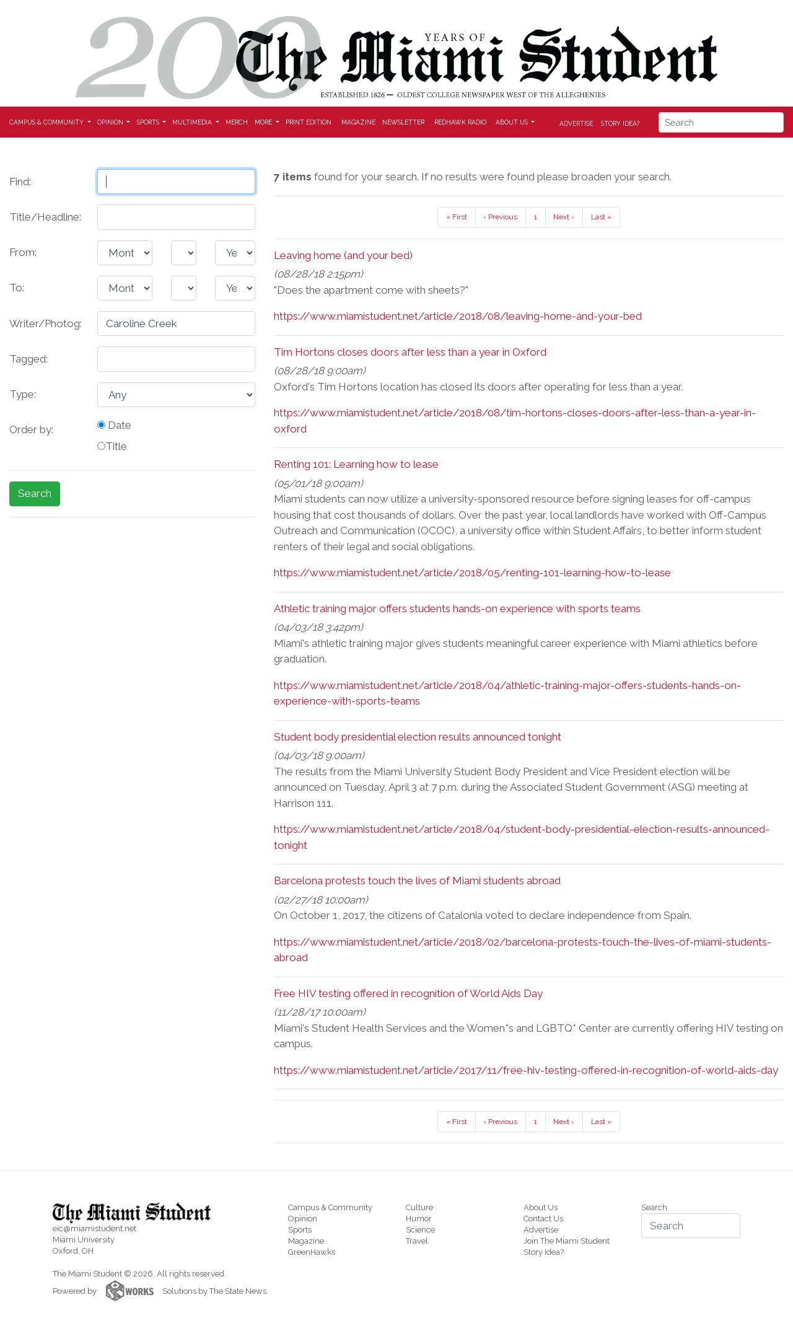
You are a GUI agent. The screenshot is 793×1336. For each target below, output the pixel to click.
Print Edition (308, 122)
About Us (541, 1207)
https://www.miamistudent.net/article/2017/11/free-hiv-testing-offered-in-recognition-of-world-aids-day (526, 1070)
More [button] (264, 122)
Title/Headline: (45, 217)
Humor (419, 1218)
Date (114, 425)
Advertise (576, 122)
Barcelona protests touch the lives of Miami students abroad (417, 880)
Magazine (358, 122)
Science (420, 1229)
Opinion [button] (111, 122)
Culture (419, 1207)
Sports (300, 1229)
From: (23, 252)
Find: (20, 181)
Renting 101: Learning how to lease (356, 464)
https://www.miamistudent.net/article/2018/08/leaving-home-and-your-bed (458, 316)
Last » (601, 217)
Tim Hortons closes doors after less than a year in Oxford (410, 352)
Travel (417, 1241)
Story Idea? (620, 122)
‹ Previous (500, 217)
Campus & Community (330, 1207)
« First (456, 217)
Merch (237, 122)
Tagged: (28, 359)
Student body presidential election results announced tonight (417, 737)
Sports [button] (149, 122)
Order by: (31, 429)
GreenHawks (311, 1252)
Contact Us (543, 1218)
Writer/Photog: (45, 323)
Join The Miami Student (567, 1241)
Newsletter (403, 122)
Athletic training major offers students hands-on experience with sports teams (457, 608)
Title (112, 446)
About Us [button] (513, 122)
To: (16, 287)
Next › (563, 217)
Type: (22, 394)
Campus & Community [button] (47, 122)
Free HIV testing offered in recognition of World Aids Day (408, 993)
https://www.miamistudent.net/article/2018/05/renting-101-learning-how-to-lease (472, 572)
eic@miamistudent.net (94, 1228)
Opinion (302, 1218)
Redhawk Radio (460, 122)
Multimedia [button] (193, 122)
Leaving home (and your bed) (343, 255)
